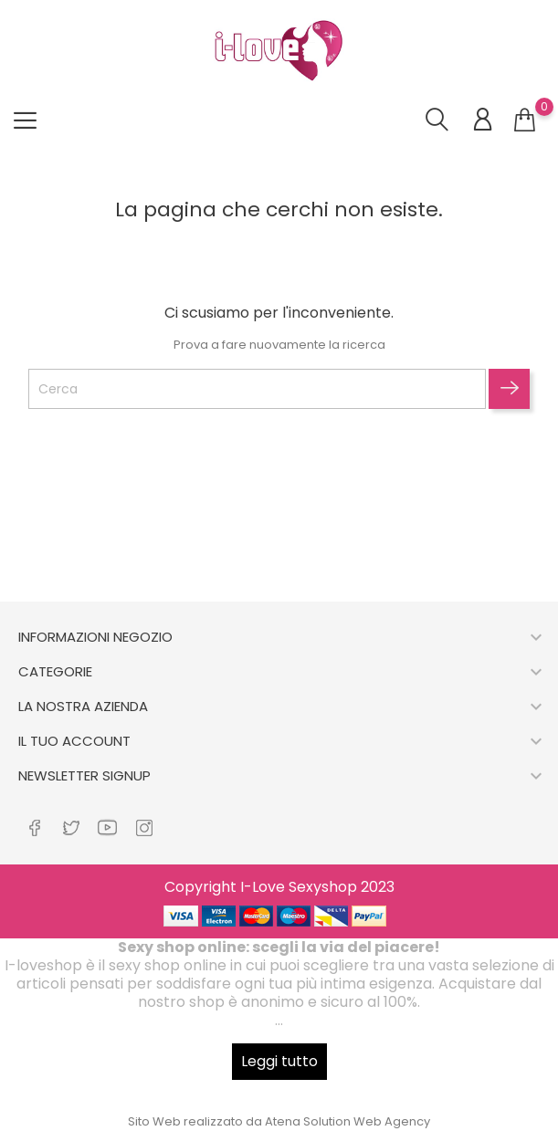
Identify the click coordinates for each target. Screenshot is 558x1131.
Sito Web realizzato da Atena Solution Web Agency (279, 1121)
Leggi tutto (279, 1061)
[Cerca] (257, 389)
